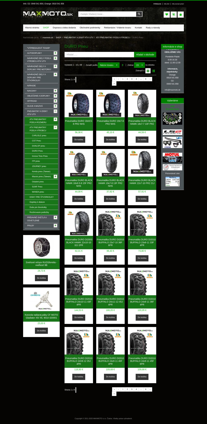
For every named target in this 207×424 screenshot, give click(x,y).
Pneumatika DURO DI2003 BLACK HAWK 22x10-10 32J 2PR (78, 242)
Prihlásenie (157, 4)
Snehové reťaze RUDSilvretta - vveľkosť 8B (41, 264)
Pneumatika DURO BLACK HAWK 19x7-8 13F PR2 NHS (110, 183)
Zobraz (131, 65)
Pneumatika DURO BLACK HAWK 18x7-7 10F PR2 (142, 122)
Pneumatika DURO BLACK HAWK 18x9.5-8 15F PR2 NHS (78, 183)
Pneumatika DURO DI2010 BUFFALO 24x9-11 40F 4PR (110, 361)
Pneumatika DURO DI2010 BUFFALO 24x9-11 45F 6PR (142, 361)
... (141, 79)
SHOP (58, 37)
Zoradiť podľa (91, 65)
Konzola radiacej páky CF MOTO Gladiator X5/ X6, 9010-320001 (41, 316)
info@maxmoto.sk (172, 90)
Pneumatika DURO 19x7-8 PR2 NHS (110, 122)
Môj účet (166, 4)
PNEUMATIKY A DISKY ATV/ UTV (78, 37)
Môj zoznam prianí (178, 4)
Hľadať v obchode (145, 54)
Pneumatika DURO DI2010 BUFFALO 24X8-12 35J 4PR (78, 361)
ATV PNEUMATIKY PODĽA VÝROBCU (113, 37)
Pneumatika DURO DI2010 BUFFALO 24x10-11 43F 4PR (78, 302)
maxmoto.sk (48, 37)
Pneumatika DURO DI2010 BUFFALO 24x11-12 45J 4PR (110, 302)
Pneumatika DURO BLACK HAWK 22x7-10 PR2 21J (142, 181)
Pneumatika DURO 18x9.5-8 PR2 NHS (79, 122)
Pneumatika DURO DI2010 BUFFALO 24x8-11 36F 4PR (142, 302)
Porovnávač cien (172, 173)
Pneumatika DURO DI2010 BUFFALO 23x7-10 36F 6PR (110, 242)
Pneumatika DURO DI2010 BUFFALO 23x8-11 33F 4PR (142, 242)
